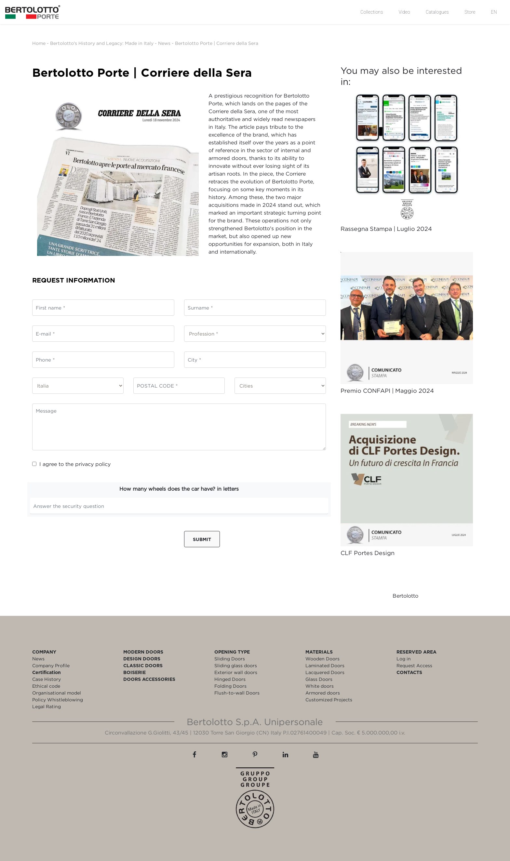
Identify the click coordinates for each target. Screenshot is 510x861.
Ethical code (46, 685)
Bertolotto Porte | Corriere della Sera (216, 43)
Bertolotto (405, 596)
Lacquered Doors (324, 672)
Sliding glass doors (235, 665)
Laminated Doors (324, 665)
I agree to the (71, 464)
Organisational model (56, 692)
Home (39, 43)
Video (404, 12)
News (164, 43)
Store (469, 12)
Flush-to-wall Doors (237, 692)
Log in (403, 658)
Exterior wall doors (235, 672)
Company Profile (51, 665)
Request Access (414, 665)
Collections (371, 12)
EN (494, 12)
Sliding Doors (229, 658)
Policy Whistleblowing (57, 699)
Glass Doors (318, 679)
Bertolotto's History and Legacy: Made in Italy (102, 43)
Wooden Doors (322, 658)
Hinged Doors (230, 679)
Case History (46, 679)
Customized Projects (328, 699)
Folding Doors (230, 685)
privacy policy (93, 464)
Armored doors (322, 692)
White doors (319, 685)
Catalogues (437, 12)
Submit (202, 539)
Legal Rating (46, 706)
